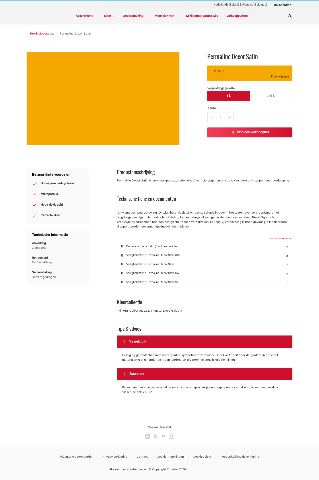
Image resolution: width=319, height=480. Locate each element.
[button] (287, 246)
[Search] (289, 16)
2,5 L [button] (271, 96)
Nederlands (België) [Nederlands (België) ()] (226, 4)
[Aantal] (220, 117)
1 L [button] (229, 96)
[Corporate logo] (283, 5)
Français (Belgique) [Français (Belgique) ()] (254, 4)
